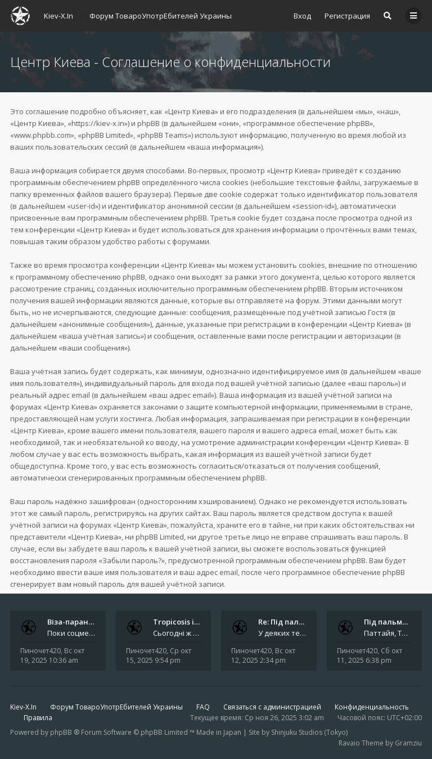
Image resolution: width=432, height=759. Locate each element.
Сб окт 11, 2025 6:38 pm (369, 655)
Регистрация (347, 16)
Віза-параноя (72, 622)
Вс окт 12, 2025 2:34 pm (263, 655)
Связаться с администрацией (272, 707)
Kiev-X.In (23, 707)
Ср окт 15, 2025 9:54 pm (158, 655)
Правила (38, 717)
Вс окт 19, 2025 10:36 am (52, 655)
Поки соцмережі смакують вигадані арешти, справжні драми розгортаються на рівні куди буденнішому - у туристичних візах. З (71, 633)
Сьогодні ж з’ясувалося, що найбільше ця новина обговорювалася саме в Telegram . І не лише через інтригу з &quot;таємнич (177, 633)
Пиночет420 (40, 650)
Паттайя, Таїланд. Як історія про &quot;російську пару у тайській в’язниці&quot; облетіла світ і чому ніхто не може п (388, 633)
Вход (302, 16)
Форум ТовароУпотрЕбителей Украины (116, 707)
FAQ (203, 707)
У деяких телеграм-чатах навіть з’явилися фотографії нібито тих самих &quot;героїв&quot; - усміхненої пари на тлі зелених (282, 633)
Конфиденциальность (372, 707)
